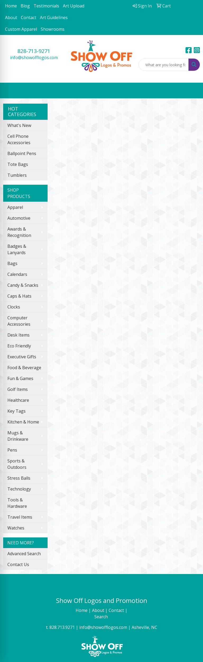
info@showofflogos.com (34, 57)
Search (101, 617)
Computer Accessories (18, 321)
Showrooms (52, 29)
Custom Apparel (21, 29)
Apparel (15, 207)
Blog (25, 6)
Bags (12, 263)
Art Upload (73, 6)
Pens (12, 450)
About (11, 17)
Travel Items (19, 517)
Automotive (18, 218)
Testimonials (46, 6)
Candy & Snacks (22, 285)
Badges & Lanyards (16, 249)
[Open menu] (192, 90)
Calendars (17, 274)
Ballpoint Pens (21, 153)
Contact (28, 17)
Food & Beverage (24, 367)
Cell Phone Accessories (18, 139)
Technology (19, 489)
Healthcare (18, 400)
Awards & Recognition (19, 232)
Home (11, 6)
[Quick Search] (164, 65)
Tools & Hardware (17, 503)
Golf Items (17, 389)
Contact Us (18, 564)
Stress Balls (18, 478)
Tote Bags (17, 164)
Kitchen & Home (23, 422)
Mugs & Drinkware (17, 436)
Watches (15, 528)
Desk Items (18, 335)
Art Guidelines (54, 17)
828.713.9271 (62, 627)
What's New (19, 125)
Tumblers (17, 175)
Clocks (13, 307)
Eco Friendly (19, 346)
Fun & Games (20, 378)
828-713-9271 (33, 51)
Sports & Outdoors (16, 464)
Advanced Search (24, 554)
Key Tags (16, 411)
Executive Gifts (21, 357)
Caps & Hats (19, 296)
